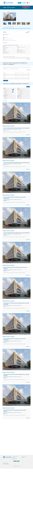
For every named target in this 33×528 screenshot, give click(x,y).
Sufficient (5, 93)
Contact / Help (24, 456)
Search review (5, 100)
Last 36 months (20, 94)
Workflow (5, 98)
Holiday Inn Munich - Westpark (8, 125)
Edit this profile (5, 42)
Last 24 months (20, 93)
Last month (19, 89)
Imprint (23, 457)
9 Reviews (28, 31)
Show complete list (5, 80)
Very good (5, 89)
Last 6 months (20, 90)
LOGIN (24, 2)
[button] (4, 23)
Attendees (19, 98)
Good (5, 90)
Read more (28, 69)
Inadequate (5, 94)
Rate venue (28, 86)
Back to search (26, 8)
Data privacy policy (5, 463)
